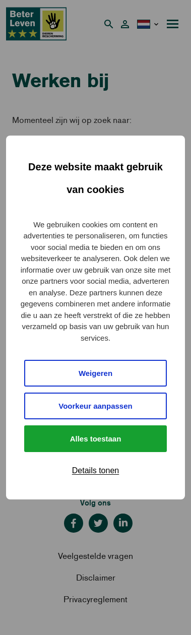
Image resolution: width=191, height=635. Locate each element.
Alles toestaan (95, 438)
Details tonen (95, 470)
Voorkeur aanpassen (95, 406)
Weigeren (95, 373)
